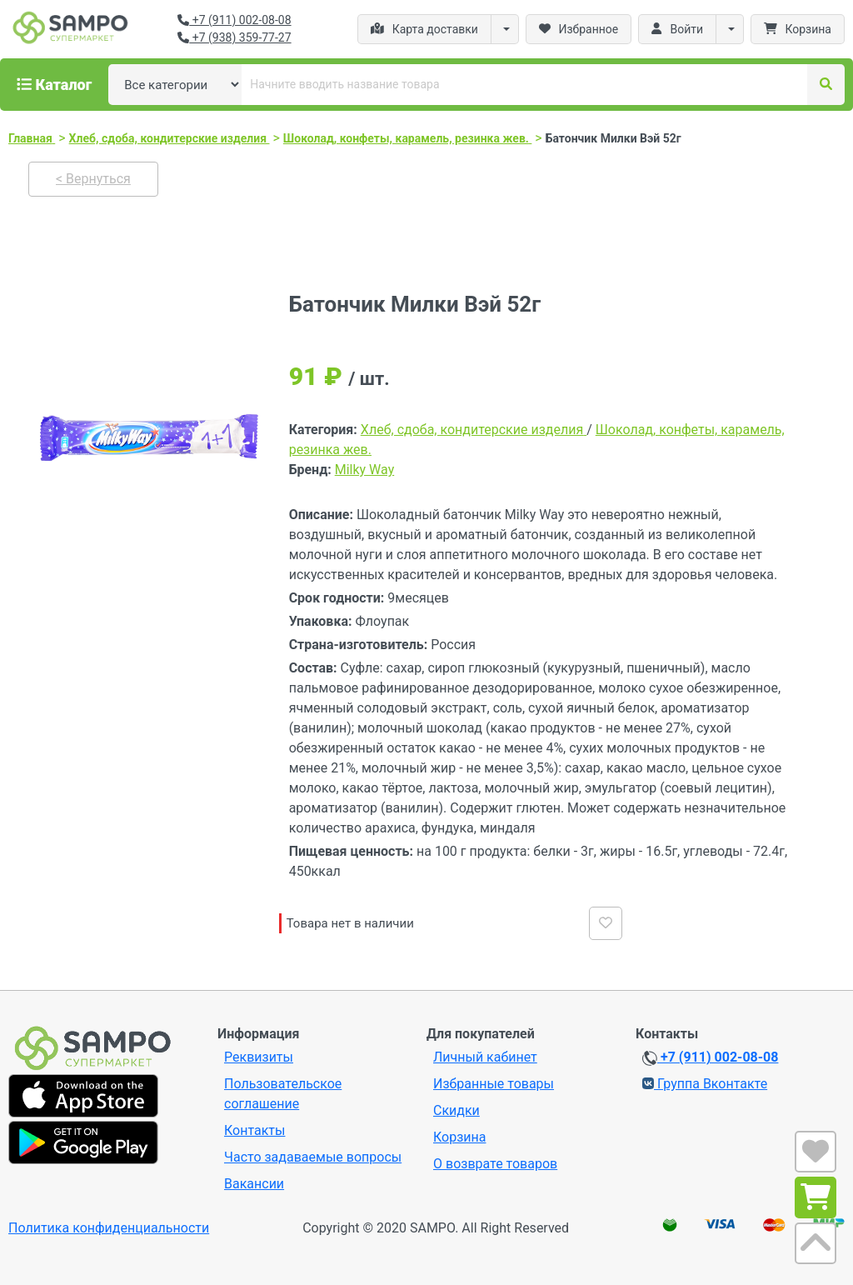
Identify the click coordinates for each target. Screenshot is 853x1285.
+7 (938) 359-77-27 (234, 37)
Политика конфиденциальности (108, 1228)
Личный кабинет (485, 1057)
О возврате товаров (495, 1164)
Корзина (459, 1137)
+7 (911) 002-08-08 (234, 20)
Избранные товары (493, 1084)
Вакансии (254, 1184)
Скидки (456, 1110)
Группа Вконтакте (704, 1084)
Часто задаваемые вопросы (313, 1157)
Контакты (254, 1130)
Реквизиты (258, 1057)
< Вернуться (93, 179)
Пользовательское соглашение (283, 1094)
